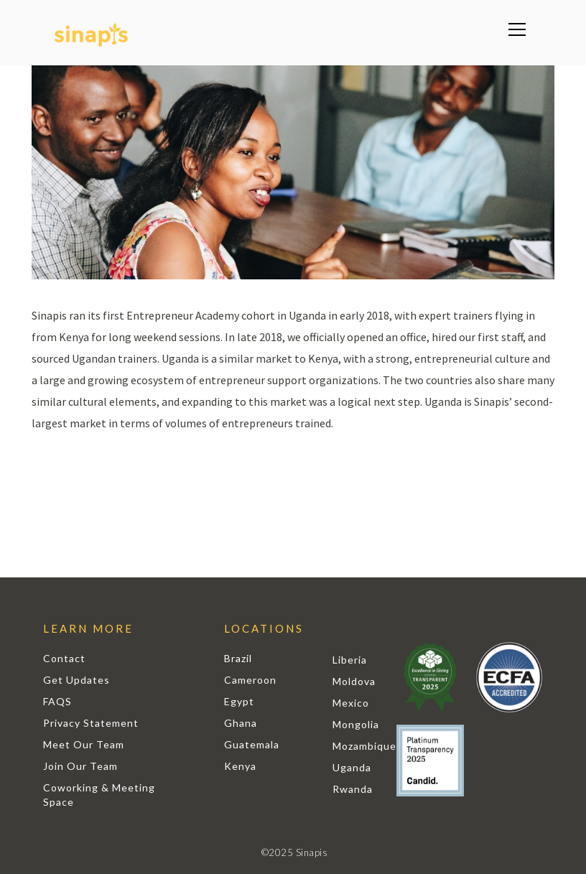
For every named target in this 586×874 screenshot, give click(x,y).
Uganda (351, 767)
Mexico (350, 703)
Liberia (349, 660)
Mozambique (364, 746)
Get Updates (76, 680)
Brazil (238, 658)
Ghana (240, 723)
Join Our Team (80, 766)
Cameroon (250, 680)
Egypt (239, 701)
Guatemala (251, 744)
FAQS (57, 701)
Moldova (354, 681)
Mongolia (355, 724)
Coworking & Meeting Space (99, 794)
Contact (64, 658)
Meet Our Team (83, 744)
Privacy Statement (91, 723)
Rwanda (352, 789)
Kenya (240, 766)
